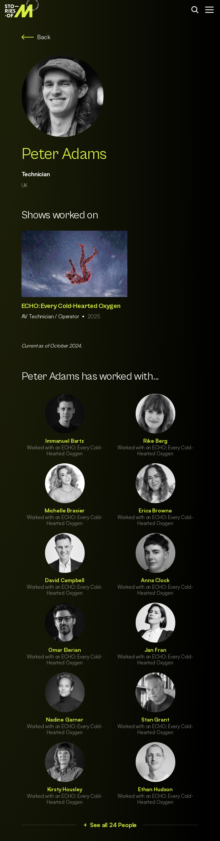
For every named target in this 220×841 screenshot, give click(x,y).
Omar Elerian (64, 650)
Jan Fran (155, 650)
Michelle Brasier (65, 510)
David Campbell (64, 580)
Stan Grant (155, 719)
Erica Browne (155, 510)
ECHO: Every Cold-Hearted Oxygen (71, 306)
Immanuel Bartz (64, 440)
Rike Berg (155, 440)
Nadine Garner (64, 719)
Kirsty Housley (64, 789)
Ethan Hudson (155, 789)
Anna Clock (155, 580)
